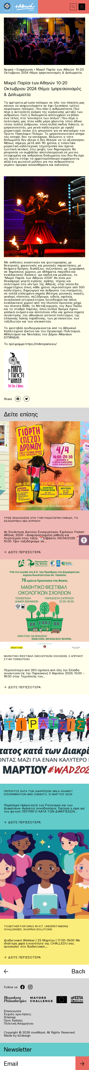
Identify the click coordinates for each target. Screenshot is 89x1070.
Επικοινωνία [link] (12, 1011)
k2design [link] (24, 1035)
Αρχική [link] (8, 69)
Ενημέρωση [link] (24, 69)
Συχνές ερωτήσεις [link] (17, 1014)
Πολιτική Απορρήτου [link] (19, 1023)
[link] (84, 540)
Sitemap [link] (10, 1017)
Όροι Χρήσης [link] (13, 1020)
